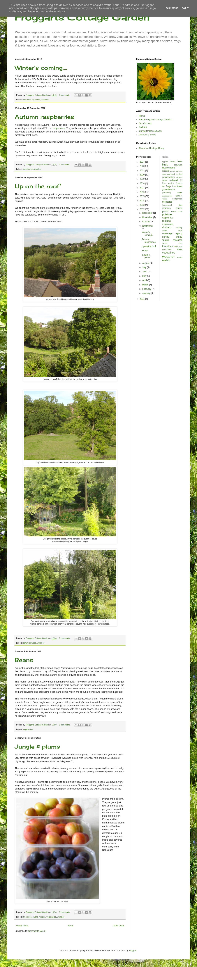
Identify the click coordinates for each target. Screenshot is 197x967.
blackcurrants (168, 167)
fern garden (168, 183)
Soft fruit (143, 127)
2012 (142, 209)
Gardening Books (147, 134)
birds (165, 164)
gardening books (172, 193)
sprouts (165, 240)
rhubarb (166, 227)
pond (180, 211)
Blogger (132, 950)
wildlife (166, 260)
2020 (142, 174)
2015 (142, 196)
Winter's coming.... (41, 67)
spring (179, 233)
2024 (142, 162)
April (144, 280)
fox (163, 186)
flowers (179, 183)
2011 (142, 298)
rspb (180, 230)
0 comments (64, 95)
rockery (179, 227)
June (145, 271)
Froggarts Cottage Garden (82, 17)
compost (171, 174)
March (145, 284)
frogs (168, 186)
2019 (142, 179)
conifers (179, 174)
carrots (172, 171)
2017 (142, 187)
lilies (180, 205)
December (147, 213)
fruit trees (27, 917)
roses (164, 230)
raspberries (59, 128)
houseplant (167, 205)
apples (165, 161)
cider (164, 174)
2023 (142, 166)
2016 (142, 192)
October (146, 221)
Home (70, 925)
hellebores (167, 202)
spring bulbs (172, 236)
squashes (36, 100)
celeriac (179, 171)
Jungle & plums (37, 746)
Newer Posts (22, 925)
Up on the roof (37, 186)
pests (165, 211)
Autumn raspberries (44, 116)
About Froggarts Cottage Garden (155, 119)
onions (179, 208)
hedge (164, 199)
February (147, 289)
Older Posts (118, 925)
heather (178, 196)
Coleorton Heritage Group (151, 148)
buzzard (165, 171)
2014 (142, 200)
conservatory (168, 177)
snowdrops (167, 233)
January (146, 293)
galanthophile (168, 189)
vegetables (28, 729)
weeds (179, 257)
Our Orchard (145, 123)
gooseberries (167, 196)
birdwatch (178, 165)
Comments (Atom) (37, 931)
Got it (185, 8)
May (144, 276)
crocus (179, 177)
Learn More (171, 8)
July (144, 267)
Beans (24, 660)
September (147, 226)
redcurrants (167, 224)
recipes (42, 917)
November (147, 217)
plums (35, 917)
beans (172, 161)
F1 (181, 180)
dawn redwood (29, 643)
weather (44, 100)
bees (179, 161)
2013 (142, 205)
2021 (142, 170)
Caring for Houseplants (150, 131)
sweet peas (172, 243)
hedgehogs (177, 199)
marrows (27, 100)
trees (179, 249)
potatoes (167, 214)
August (146, 263)
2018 (142, 183)
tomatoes (167, 246)
